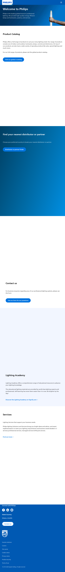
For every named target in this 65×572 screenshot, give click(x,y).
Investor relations (7, 542)
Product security (6, 560)
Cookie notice (6, 553)
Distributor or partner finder (14, 149)
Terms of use (5, 563)
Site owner (5, 549)
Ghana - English (7, 518)
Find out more (8, 437)
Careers (4, 546)
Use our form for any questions (18, 300)
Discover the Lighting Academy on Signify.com (22, 400)
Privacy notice (6, 556)
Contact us (7, 524)
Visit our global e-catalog (13, 59)
